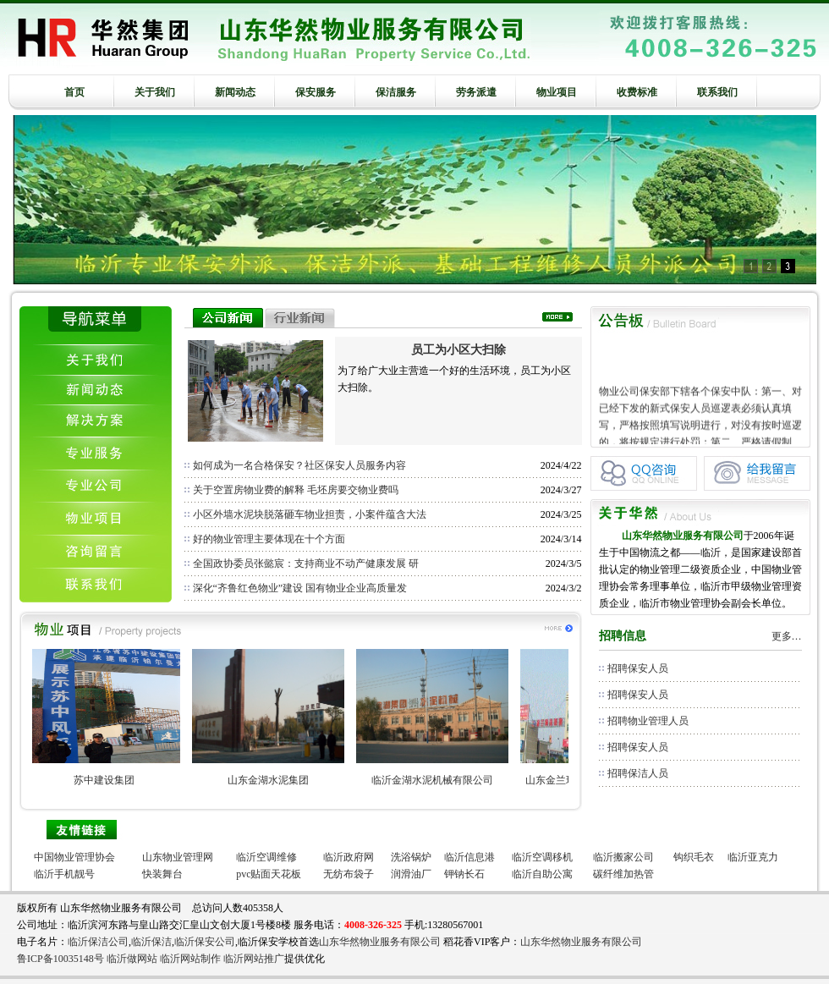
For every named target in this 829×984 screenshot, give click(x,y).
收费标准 (637, 92)
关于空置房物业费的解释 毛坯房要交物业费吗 (295, 490)
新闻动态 (235, 92)
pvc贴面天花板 (268, 874)
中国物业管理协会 (74, 857)
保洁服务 (396, 92)
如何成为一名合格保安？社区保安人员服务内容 (299, 465)
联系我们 (717, 92)
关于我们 (155, 92)
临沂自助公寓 (542, 874)
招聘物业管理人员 (648, 721)
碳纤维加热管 (623, 874)
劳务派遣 (476, 92)
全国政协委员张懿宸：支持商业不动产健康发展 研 (306, 563)
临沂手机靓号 (64, 874)
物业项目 (556, 92)
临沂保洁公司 (98, 942)
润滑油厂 (411, 874)
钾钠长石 (464, 874)
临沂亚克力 (752, 857)
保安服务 (315, 92)
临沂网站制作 (190, 959)
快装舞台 (162, 874)
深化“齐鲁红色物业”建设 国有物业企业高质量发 (300, 588)
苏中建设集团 (112, 780)
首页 (74, 92)
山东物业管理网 (177, 857)
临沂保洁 (151, 942)
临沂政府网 (348, 857)
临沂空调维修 (266, 857)
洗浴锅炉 (411, 857)
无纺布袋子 (348, 874)
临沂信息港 (469, 857)
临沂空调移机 (542, 857)
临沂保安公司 (204, 942)
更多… (786, 636)
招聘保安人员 (637, 668)
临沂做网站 (132, 959)
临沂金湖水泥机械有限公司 (441, 780)
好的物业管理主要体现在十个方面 (269, 539)
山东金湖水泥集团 (276, 780)
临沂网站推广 (253, 959)
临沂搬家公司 (623, 857)
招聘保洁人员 (637, 773)
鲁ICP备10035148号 (60, 959)
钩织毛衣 (693, 857)
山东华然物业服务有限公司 (380, 942)
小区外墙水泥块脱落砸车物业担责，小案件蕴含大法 (309, 514)
